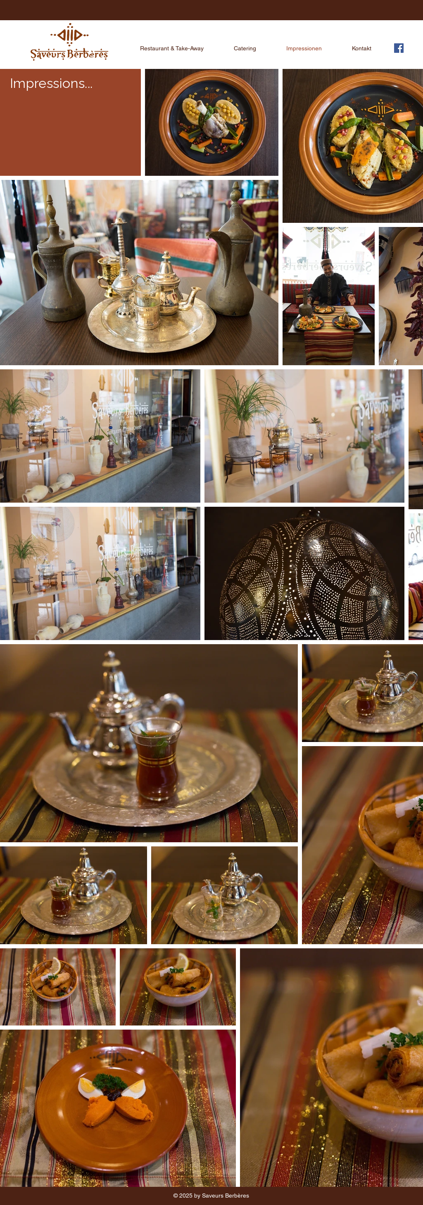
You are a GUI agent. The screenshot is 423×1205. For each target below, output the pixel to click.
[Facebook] (399, 48)
